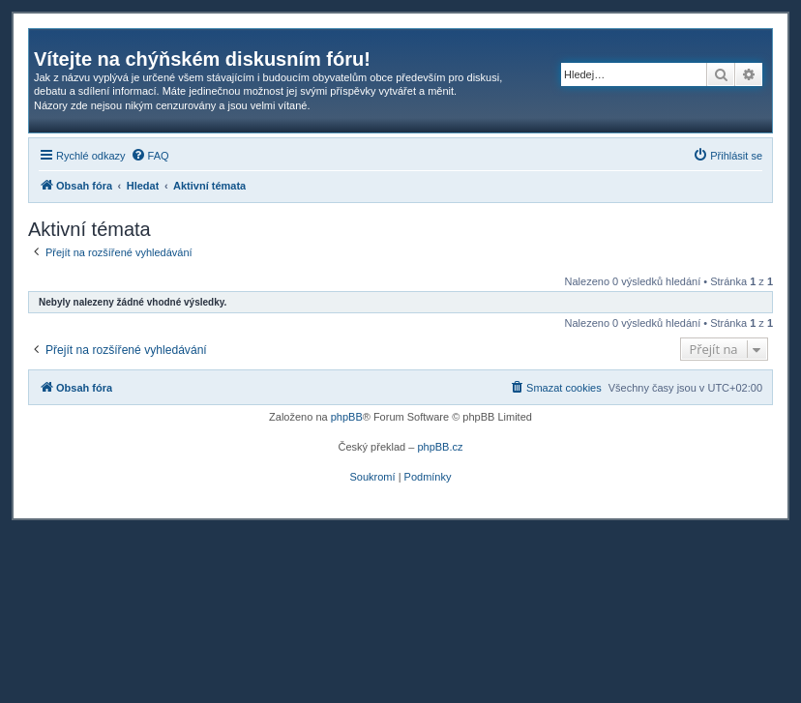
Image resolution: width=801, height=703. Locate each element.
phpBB (347, 417)
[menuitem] (150, 155)
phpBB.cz (439, 447)
